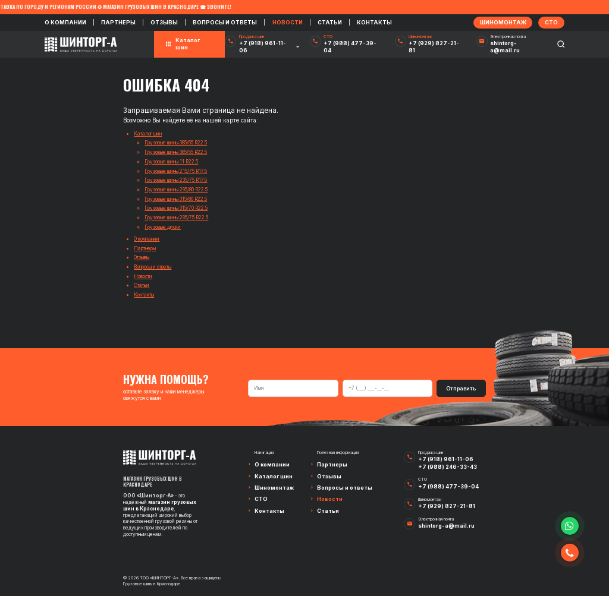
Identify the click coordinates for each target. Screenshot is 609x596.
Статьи (330, 22)
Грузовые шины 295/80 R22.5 (176, 190)
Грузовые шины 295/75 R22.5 (176, 217)
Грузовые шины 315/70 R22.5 (176, 208)
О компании (65, 22)
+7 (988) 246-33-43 (447, 466)
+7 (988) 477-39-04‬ (350, 47)
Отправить (461, 388)
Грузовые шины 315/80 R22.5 (176, 199)
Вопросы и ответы (225, 22)
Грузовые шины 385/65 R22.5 (176, 143)
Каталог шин (148, 134)
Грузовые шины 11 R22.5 (171, 162)
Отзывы (164, 22)
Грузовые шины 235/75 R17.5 (176, 180)
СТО (261, 499)
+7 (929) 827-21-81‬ (434, 47)
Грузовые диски (163, 227)
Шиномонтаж (274, 487)
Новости (287, 22)
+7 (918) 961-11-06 (262, 47)
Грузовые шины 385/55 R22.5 (176, 152)
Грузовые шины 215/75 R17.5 (176, 171)
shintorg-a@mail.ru (505, 47)
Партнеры (118, 22)
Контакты (374, 22)
